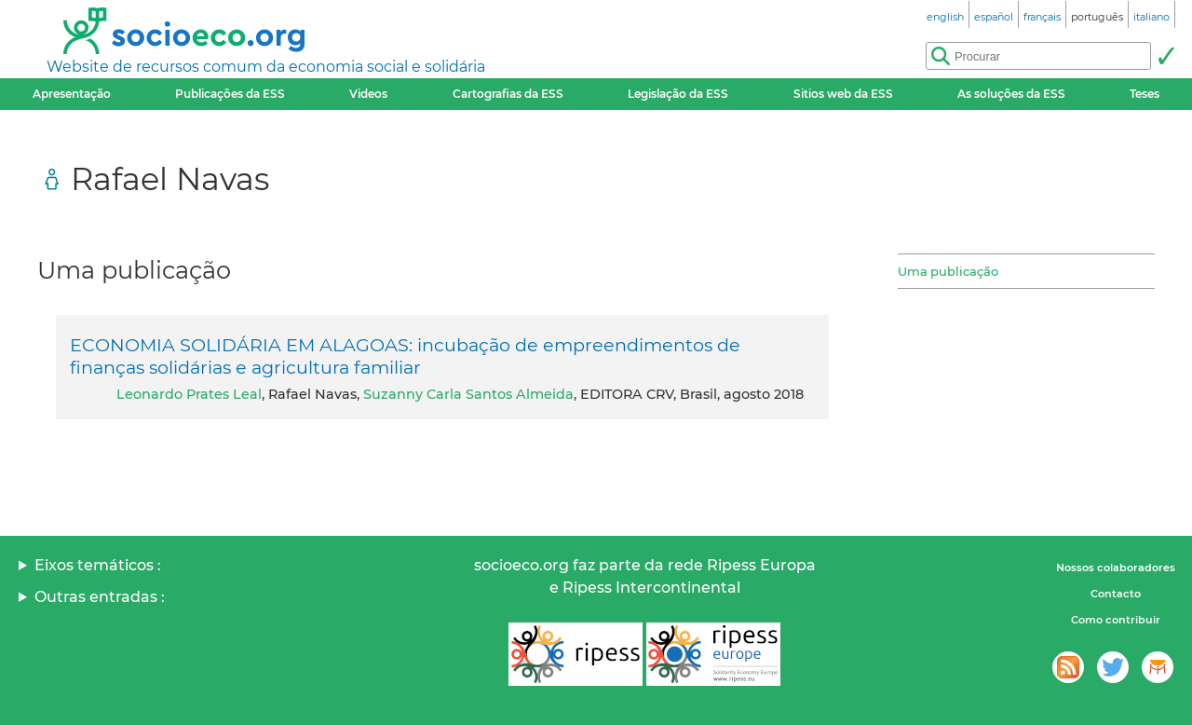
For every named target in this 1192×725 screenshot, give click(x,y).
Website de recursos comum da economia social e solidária (266, 66)
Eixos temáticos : (97, 565)
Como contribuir (1115, 619)
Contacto (1115, 593)
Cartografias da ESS (508, 94)
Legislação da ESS (678, 94)
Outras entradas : (99, 597)
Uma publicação (948, 271)
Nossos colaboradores (1115, 567)
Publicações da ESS (230, 94)
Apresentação (72, 94)
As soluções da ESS (1011, 94)
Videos (368, 94)
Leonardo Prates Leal (189, 394)
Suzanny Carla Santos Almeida (468, 394)
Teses (1144, 94)
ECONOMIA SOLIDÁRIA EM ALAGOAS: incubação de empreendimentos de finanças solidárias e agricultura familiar (405, 356)
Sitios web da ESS (843, 94)
